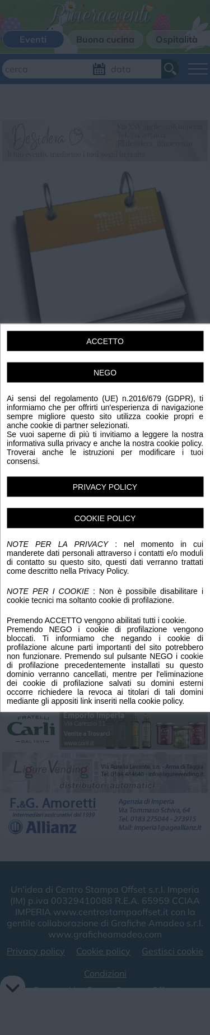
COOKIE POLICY (105, 517)
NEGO (105, 372)
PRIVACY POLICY (105, 486)
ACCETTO (105, 340)
